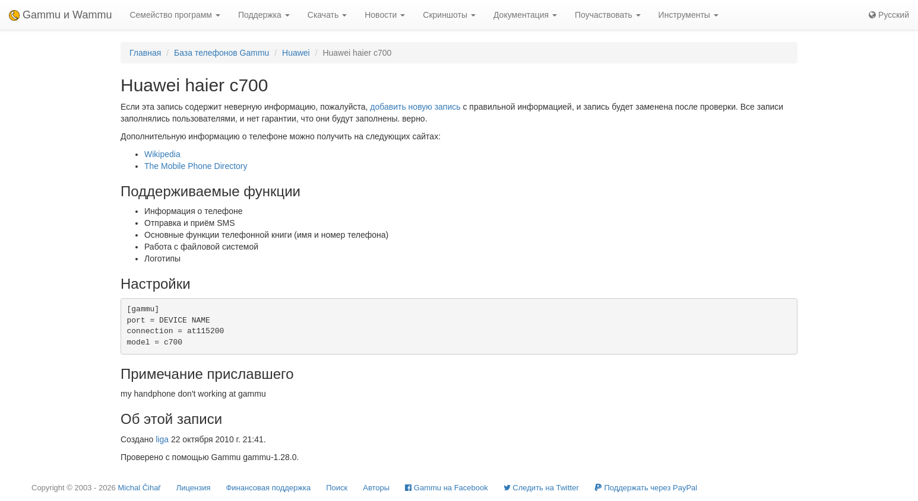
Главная (145, 53)
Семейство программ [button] (174, 15)
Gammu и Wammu (60, 15)
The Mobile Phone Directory (196, 166)
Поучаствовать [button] (608, 15)
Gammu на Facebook (446, 487)
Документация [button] (525, 15)
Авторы (376, 487)
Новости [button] (385, 15)
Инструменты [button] (688, 15)
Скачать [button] (327, 15)
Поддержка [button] (264, 15)
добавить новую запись (415, 106)
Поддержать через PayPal (645, 487)
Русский (889, 15)
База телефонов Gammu (221, 53)
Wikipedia (162, 154)
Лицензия (193, 487)
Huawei (296, 53)
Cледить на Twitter (541, 487)
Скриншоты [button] (449, 15)
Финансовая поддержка (268, 487)
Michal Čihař (139, 487)
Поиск (336, 487)
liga (162, 439)
